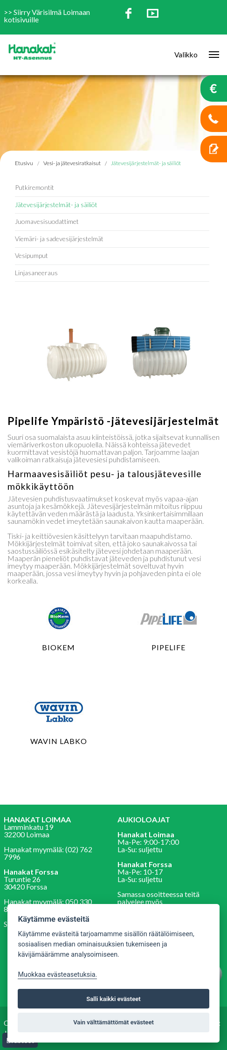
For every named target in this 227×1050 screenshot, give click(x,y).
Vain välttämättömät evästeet (113, 1022)
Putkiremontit (34, 187)
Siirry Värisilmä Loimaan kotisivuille (47, 15)
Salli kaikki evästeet (113, 998)
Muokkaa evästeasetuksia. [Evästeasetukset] (57, 975)
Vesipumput (31, 255)
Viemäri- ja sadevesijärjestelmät (59, 239)
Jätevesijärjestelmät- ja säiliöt (56, 205)
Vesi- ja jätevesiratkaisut (72, 163)
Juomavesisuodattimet (47, 221)
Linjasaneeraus (36, 273)
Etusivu (24, 163)
